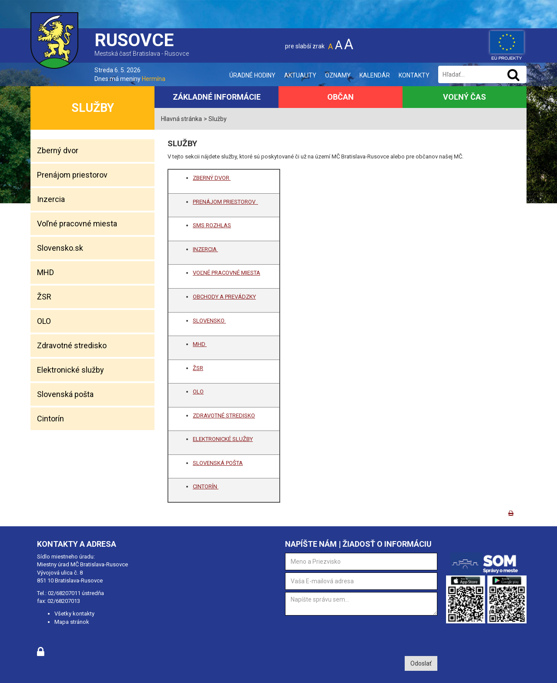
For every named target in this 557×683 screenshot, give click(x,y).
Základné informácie (217, 96)
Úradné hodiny (252, 75)
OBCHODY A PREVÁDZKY (224, 296)
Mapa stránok (71, 622)
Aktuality (300, 75)
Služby (92, 108)
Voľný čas (464, 96)
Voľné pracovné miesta (77, 223)
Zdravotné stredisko (72, 345)
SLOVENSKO (209, 320)
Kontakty (414, 75)
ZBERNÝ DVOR (212, 178)
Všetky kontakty (74, 613)
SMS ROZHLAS (212, 225)
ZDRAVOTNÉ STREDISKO (224, 415)
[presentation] (351, 635)
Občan (340, 96)
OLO (44, 321)
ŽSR (44, 296)
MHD (45, 272)
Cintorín (50, 418)
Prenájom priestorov (72, 174)
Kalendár (374, 75)
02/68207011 (64, 593)
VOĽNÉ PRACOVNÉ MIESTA (226, 272)
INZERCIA (205, 249)
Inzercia (51, 199)
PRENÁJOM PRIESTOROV (225, 202)
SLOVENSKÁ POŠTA (218, 463)
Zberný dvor (57, 150)
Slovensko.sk (60, 247)
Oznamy (338, 75)
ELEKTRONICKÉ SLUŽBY (223, 439)
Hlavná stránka (181, 118)
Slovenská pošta (65, 394)
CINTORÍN (205, 486)
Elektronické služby (70, 369)
